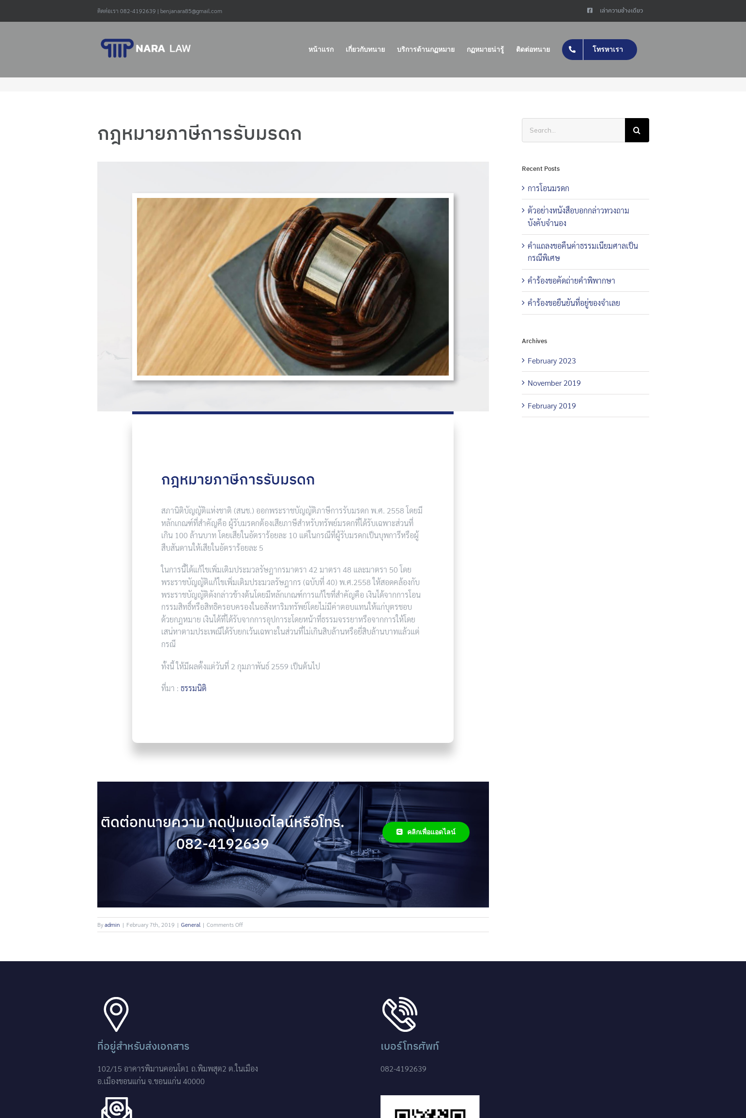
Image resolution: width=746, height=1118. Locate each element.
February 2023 (552, 360)
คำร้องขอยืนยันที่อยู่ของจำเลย (574, 303)
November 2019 (554, 383)
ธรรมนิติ (194, 688)
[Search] (637, 130)
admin (112, 924)
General (190, 924)
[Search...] (573, 130)
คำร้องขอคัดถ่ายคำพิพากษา (571, 280)
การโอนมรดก (548, 188)
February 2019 (552, 405)
